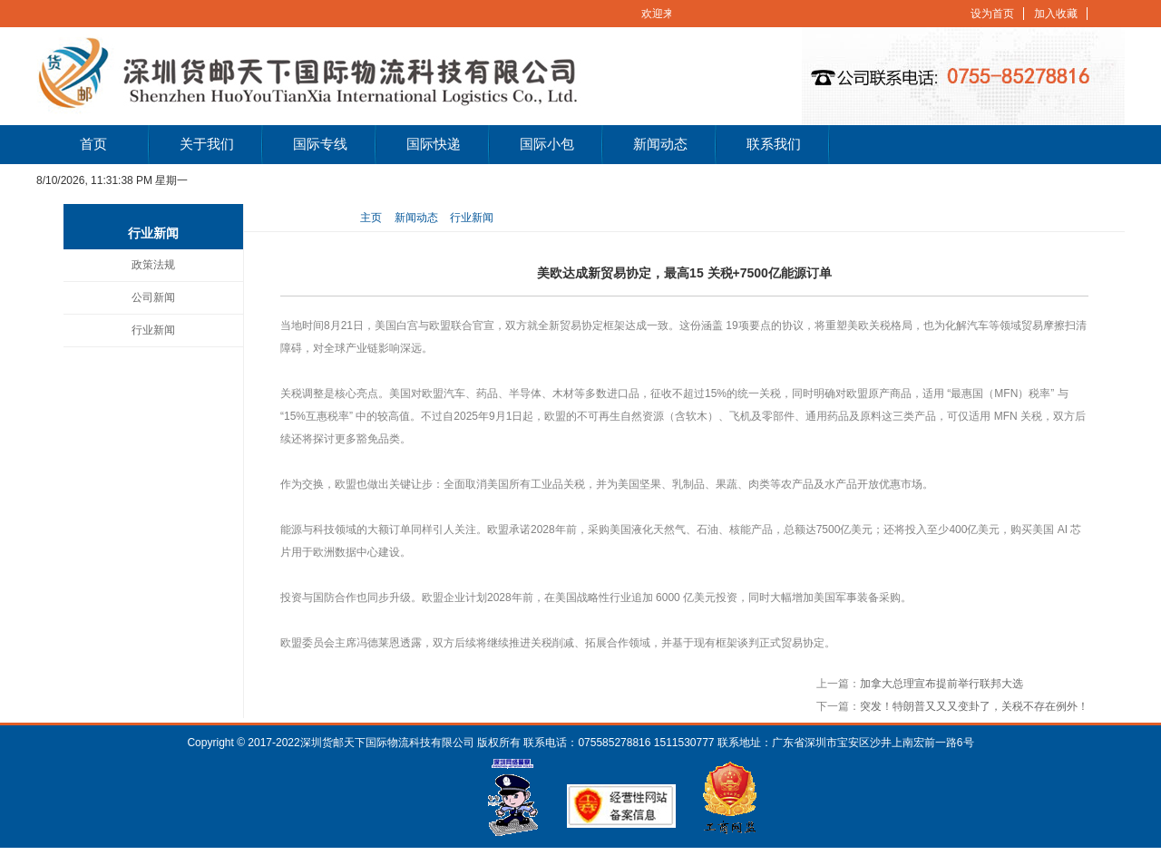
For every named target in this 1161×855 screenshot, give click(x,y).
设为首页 (992, 13)
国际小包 (547, 144)
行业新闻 (153, 330)
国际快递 (433, 144)
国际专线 (320, 144)
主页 (371, 217)
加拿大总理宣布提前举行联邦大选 (941, 683)
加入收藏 (1056, 13)
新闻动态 (660, 144)
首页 (93, 144)
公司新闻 (153, 297)
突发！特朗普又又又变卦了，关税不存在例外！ (974, 706)
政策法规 (153, 264)
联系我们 (773, 144)
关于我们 (207, 144)
